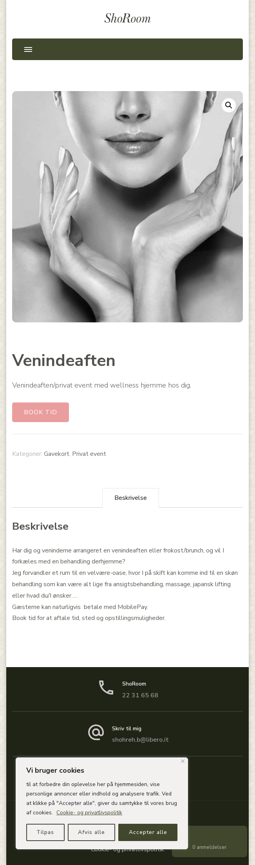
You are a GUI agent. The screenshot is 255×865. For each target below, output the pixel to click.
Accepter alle (148, 832)
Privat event (89, 454)
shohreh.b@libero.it (140, 739)
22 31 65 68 (140, 695)
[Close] (182, 761)
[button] (229, 105)
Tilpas (45, 832)
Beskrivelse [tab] (130, 498)
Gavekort (56, 454)
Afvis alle (91, 832)
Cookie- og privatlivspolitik (89, 812)
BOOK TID (40, 412)
